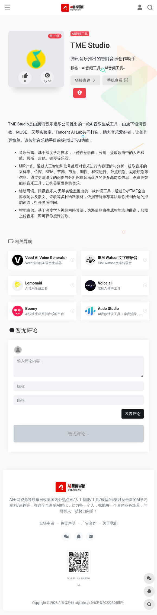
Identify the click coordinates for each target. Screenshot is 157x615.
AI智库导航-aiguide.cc (74, 603)
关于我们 (110, 523)
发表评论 (132, 414)
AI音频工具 (80, 34)
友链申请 (47, 523)
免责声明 (68, 523)
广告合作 (89, 523)
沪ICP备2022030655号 (107, 603)
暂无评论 (26, 330)
